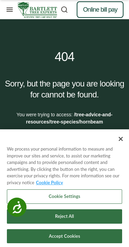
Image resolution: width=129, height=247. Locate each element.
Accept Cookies (64, 237)
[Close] (120, 140)
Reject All (64, 218)
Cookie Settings (64, 198)
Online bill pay (100, 9)
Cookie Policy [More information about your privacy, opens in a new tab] (49, 184)
